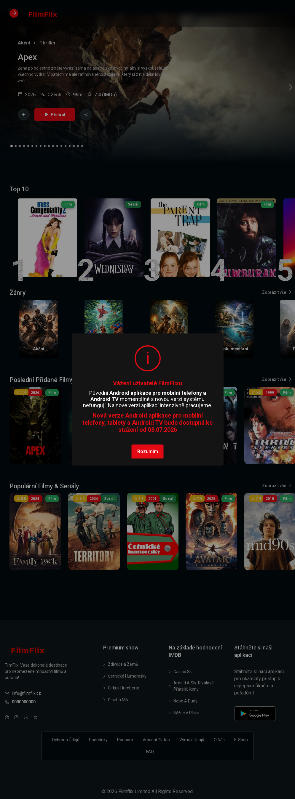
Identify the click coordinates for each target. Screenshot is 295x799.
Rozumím (147, 451)
